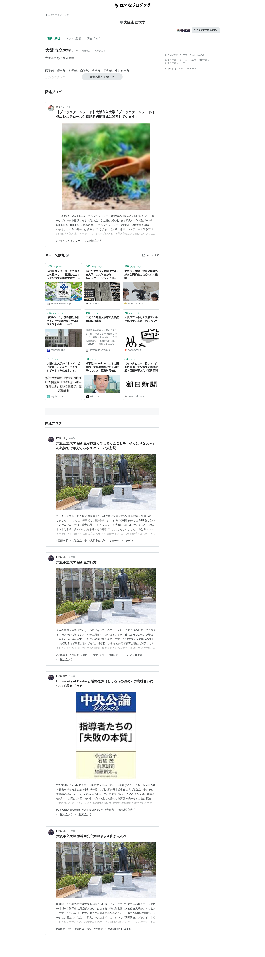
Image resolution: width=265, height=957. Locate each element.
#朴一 (103, 654)
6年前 (72, 676)
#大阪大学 (110, 809)
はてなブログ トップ (57, 15)
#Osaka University (92, 809)
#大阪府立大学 (83, 814)
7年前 (72, 831)
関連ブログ (93, 38)
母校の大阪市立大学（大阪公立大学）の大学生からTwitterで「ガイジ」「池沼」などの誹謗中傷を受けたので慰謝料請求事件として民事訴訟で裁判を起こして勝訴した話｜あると (102, 275)
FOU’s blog (61, 438)
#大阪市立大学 (93, 240)
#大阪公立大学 (78, 540)
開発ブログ (204, 60)
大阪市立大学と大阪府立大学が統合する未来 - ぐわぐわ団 (141, 319)
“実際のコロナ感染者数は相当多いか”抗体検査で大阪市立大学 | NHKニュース (63, 321)
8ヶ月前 (67, 107)
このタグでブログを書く (206, 30)
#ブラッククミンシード (69, 240)
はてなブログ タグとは (176, 60)
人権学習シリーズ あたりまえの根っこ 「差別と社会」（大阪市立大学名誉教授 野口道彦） (63, 275)
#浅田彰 (74, 654)
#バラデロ (127, 540)
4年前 (72, 438)
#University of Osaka (68, 809)
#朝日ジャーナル (118, 654)
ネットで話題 (73, 38)
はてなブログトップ (175, 63)
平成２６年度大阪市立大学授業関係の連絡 (102, 319)
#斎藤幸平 (62, 540)
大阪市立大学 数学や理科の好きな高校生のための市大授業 (141, 275)
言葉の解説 (53, 38)
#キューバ (113, 540)
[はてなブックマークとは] (67, 255)
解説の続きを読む (102, 76)
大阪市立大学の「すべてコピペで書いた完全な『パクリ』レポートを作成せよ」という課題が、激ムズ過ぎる (63, 367)
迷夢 (58, 107)
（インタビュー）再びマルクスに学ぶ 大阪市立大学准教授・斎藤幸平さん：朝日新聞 (141, 367)
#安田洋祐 (136, 654)
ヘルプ (193, 60)
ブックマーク (55, 266)
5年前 (72, 557)
